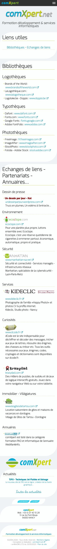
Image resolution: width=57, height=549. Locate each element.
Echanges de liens (38, 47)
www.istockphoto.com (31, 146)
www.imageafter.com (30, 143)
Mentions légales (43, 540)
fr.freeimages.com (28, 139)
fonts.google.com (30, 120)
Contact (35, 501)
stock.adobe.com (39, 150)
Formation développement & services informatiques (28, 24)
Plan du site (42, 544)
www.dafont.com (23, 113)
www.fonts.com (26, 117)
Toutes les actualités (28, 491)
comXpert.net (38, 542)
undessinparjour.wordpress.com (22, 202)
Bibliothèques (15, 47)
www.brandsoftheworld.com (20, 87)
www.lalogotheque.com (18, 94)
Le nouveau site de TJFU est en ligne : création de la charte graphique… (28, 482)
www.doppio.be (37, 98)
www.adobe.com (33, 124)
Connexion (23, 501)
